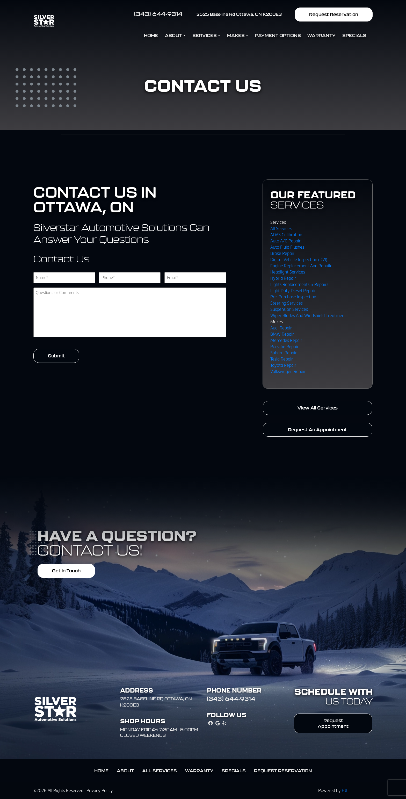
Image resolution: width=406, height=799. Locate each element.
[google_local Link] (217, 723)
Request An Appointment (317, 429)
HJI (344, 790)
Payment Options (278, 35)
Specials (354, 35)
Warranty (321, 35)
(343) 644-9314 (158, 14)
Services (204, 35)
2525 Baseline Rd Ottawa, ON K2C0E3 (239, 14)
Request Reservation (333, 14)
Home (151, 35)
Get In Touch (66, 570)
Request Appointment (333, 723)
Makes (236, 35)
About (173, 35)
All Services (159, 770)
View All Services (318, 407)
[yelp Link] (224, 723)
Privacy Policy (99, 790)
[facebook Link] (210, 723)
